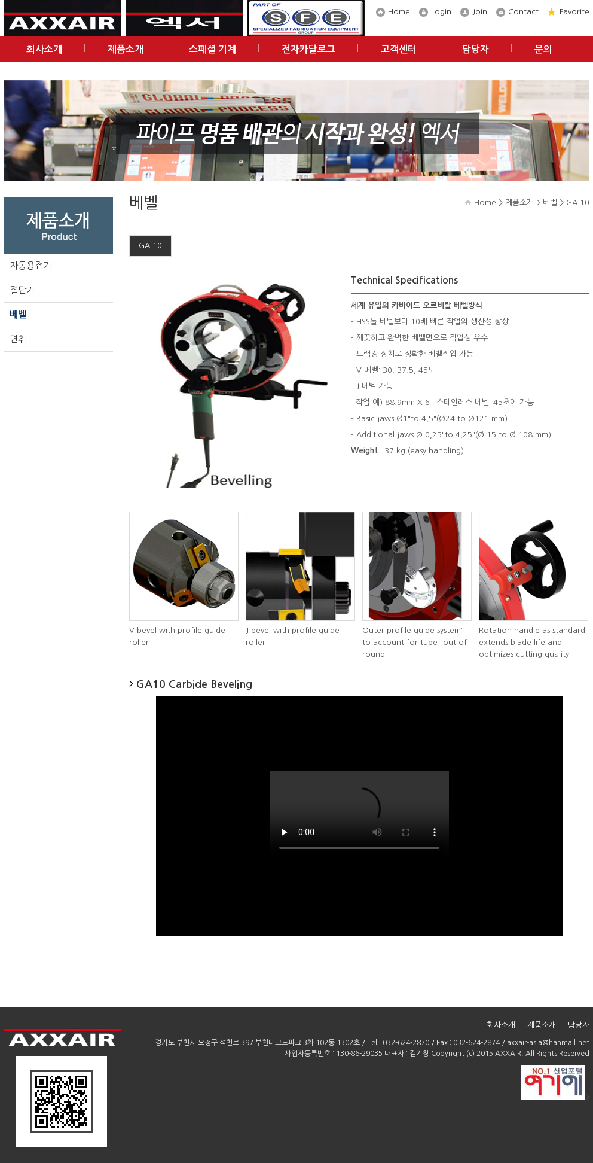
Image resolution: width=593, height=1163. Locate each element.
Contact (523, 12)
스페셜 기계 (212, 49)
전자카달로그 (308, 49)
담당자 (475, 49)
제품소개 (125, 49)
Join (479, 12)
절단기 (22, 289)
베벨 (18, 314)
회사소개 (44, 49)
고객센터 (399, 49)
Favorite (574, 12)
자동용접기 (30, 265)
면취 (18, 338)
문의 (543, 49)
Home (399, 12)
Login (441, 12)
